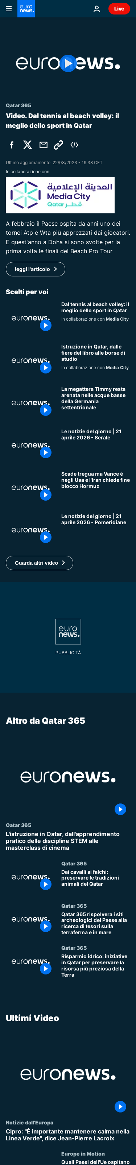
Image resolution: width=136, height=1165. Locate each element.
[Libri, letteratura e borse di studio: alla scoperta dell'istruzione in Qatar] (95, 360)
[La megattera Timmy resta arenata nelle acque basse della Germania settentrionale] (95, 403)
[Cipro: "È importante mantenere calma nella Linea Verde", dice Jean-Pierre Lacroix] (68, 1135)
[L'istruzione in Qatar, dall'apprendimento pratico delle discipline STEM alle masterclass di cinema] (68, 841)
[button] (39, 563)
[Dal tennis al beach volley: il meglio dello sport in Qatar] (95, 318)
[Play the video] (68, 63)
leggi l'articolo (32, 269)
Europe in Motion (83, 1154)
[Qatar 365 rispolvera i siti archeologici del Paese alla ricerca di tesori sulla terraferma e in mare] (95, 923)
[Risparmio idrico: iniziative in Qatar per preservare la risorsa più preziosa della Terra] (95, 965)
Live (119, 8)
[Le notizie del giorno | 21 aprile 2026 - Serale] (95, 445)
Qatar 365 (18, 825)
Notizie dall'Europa (29, 1122)
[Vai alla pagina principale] (26, 8)
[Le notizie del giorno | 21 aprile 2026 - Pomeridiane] (95, 530)
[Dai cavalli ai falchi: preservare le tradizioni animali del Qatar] (95, 881)
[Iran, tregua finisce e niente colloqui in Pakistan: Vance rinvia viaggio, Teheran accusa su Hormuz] (95, 488)
